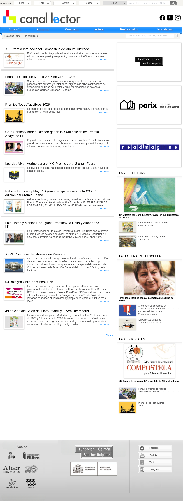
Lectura (98, 29)
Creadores (72, 29)
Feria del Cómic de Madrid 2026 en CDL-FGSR (152, 390)
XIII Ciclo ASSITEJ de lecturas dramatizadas (149, 321)
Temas (113, 3)
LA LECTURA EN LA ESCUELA (140, 256)
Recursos (43, 29)
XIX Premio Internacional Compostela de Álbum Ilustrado (149, 381)
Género (65, 3)
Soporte (89, 3)
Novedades (164, 29)
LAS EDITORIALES (132, 339)
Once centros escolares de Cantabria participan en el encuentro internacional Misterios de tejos (152, 309)
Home (17, 36)
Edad (21, 3)
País (41, 3)
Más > (109, 335)
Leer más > (104, 59)
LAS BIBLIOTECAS (132, 173)
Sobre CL (15, 29)
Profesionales (129, 29)
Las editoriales (30, 36)
